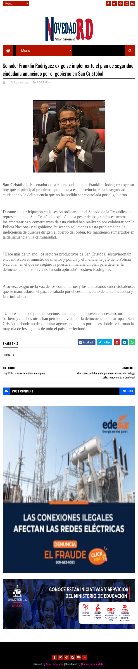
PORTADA (43, 82)
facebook (127, 391)
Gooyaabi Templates (93, 664)
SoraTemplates (54, 664)
